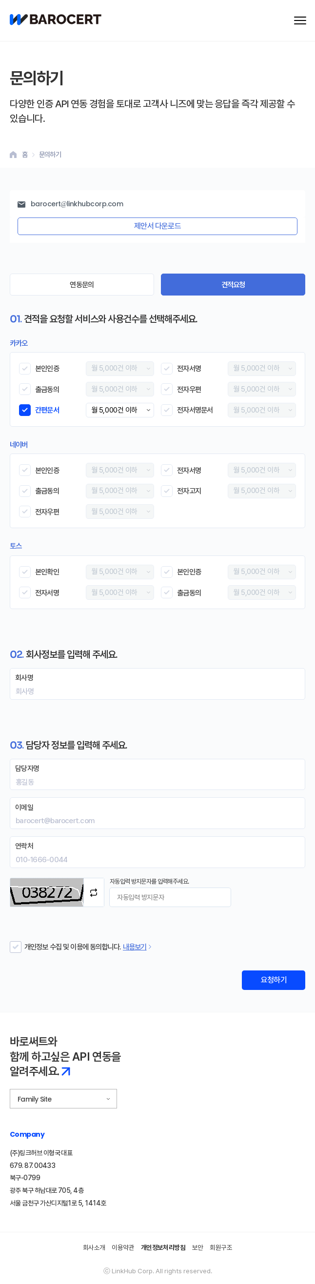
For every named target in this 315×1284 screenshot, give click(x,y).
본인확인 (47, 571)
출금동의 (47, 389)
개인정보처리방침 (163, 1247)
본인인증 (47, 368)
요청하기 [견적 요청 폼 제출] (273, 980)
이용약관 (123, 1247)
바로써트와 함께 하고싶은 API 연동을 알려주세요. (65, 1056)
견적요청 (233, 284)
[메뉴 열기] (300, 20)
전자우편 (189, 389)
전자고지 (189, 490)
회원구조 (221, 1247)
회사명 (24, 677)
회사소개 (94, 1247)
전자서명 (189, 368)
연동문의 (82, 284)
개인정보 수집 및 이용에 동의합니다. (72, 946)
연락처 (24, 846)
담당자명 (27, 768)
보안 (197, 1247)
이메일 (24, 807)
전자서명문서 (195, 410)
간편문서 (47, 410)
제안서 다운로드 (157, 226)
